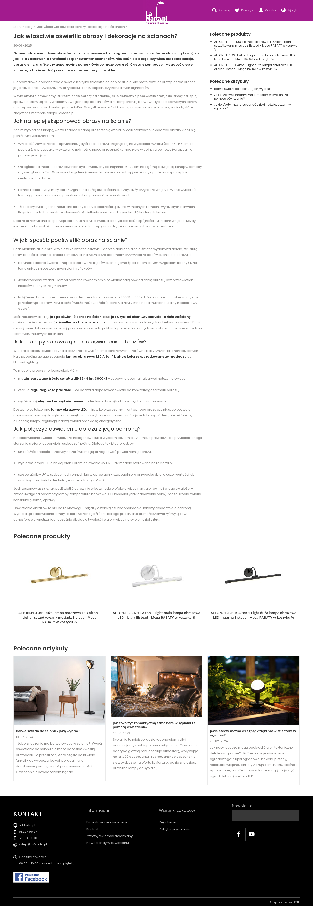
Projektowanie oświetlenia (107, 812)
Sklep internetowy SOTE (285, 901)
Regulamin (167, 812)
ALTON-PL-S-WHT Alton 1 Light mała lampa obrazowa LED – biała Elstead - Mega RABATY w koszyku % (255, 57)
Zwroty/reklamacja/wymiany (109, 826)
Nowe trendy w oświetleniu (107, 833)
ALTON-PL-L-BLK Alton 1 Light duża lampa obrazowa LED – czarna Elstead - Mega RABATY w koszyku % (254, 67)
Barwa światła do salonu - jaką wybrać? (243, 89)
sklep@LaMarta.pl (33, 843)
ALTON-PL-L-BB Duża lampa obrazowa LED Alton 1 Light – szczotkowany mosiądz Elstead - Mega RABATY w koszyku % (255, 46)
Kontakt (92, 819)
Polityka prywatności (175, 819)
